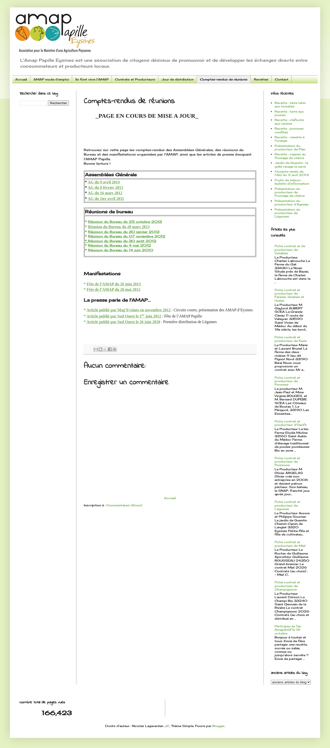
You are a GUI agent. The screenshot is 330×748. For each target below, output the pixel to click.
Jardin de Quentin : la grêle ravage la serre (291, 164)
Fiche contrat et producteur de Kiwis (291, 338)
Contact (281, 79)
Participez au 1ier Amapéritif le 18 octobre (288, 629)
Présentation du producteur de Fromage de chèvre (290, 192)
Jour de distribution (178, 79)
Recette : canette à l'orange (289, 138)
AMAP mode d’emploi (51, 79)
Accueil (21, 79)
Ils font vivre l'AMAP (92, 79)
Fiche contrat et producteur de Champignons (287, 585)
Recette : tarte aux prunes (289, 113)
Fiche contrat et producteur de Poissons (287, 461)
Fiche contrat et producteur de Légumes (287, 505)
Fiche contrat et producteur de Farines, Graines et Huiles (289, 295)
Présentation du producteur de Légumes (287, 213)
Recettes (261, 79)
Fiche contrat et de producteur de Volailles (290, 249)
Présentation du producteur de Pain (290, 147)
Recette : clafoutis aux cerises (289, 121)
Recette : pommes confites (289, 130)
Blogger (218, 726)
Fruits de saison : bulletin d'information (292, 181)
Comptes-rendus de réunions (224, 79)
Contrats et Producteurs (135, 79)
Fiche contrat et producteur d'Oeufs (291, 423)
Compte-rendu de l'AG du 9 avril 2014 (292, 173)
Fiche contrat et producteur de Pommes (287, 381)
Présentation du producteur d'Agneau (292, 202)
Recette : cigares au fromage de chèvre (290, 155)
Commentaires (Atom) (124, 505)
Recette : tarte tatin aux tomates (290, 104)
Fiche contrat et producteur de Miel (290, 543)
